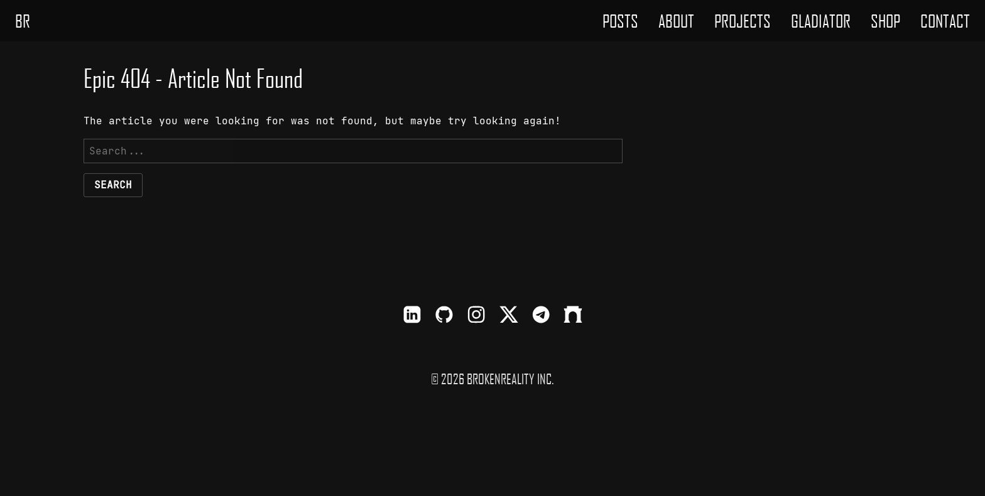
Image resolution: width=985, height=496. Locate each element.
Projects (742, 20)
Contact (945, 20)
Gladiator (821, 20)
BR (22, 20)
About (676, 20)
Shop (885, 20)
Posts (620, 20)
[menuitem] (620, 20)
